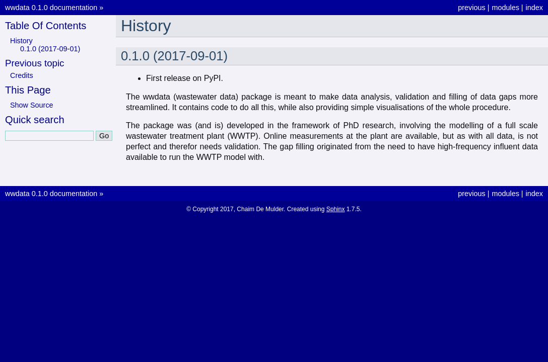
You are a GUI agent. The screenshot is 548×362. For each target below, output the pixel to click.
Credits (21, 75)
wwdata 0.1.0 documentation (51, 8)
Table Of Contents (45, 25)
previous (471, 8)
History (21, 41)
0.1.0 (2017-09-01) (50, 49)
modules (505, 8)
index (534, 8)
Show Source (31, 105)
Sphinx (335, 209)
